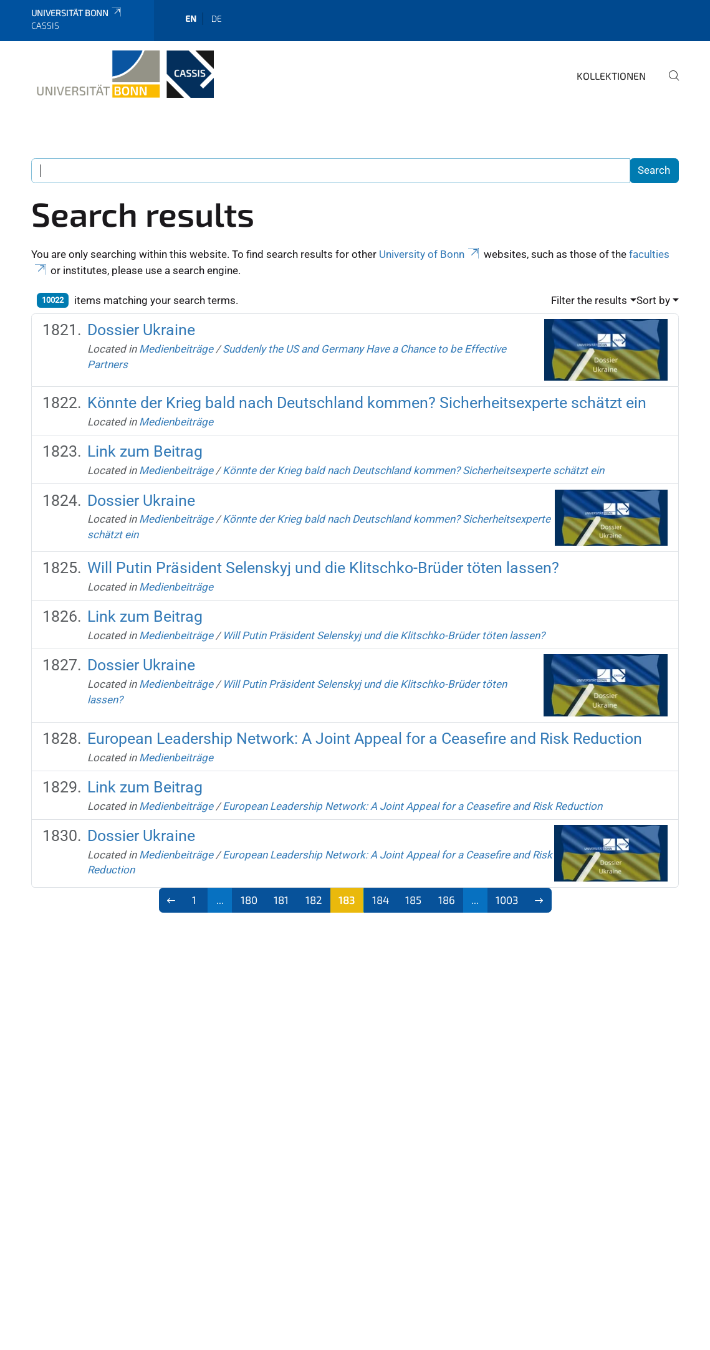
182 (313, 899)
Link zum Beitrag (145, 451)
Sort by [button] (653, 300)
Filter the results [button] (589, 300)
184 (380, 899)
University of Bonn (430, 254)
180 (249, 899)
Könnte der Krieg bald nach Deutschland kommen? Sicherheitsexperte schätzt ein (366, 403)
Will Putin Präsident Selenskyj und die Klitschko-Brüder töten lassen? (323, 568)
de (216, 18)
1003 (507, 899)
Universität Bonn (77, 12)
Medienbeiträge (176, 349)
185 (413, 899)
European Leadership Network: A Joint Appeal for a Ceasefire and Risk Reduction (364, 739)
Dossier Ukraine (141, 330)
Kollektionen (611, 76)
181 (281, 899)
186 (446, 899)
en (190, 18)
